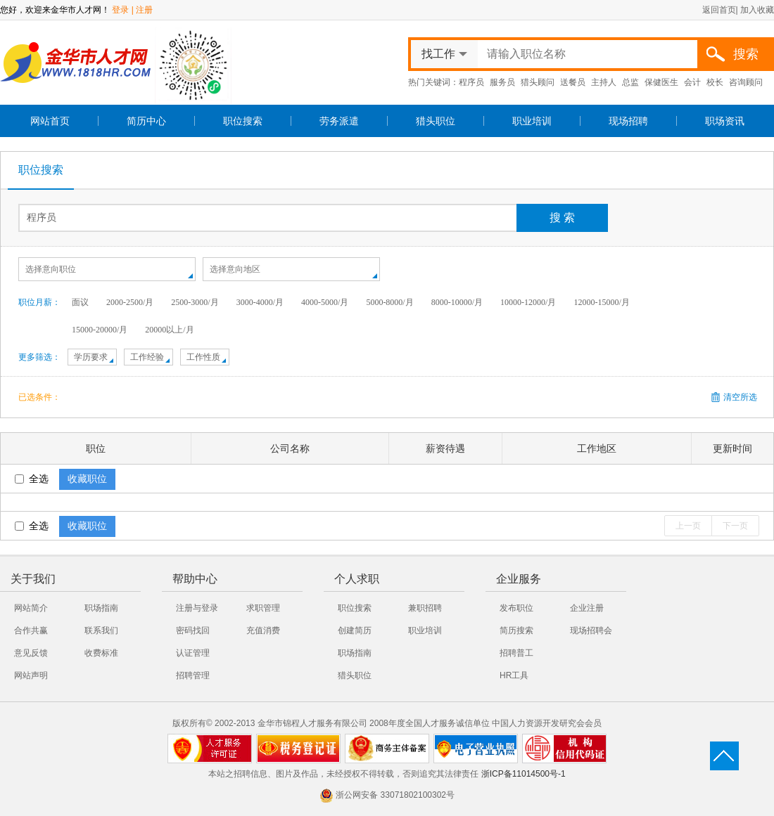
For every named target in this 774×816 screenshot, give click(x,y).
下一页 (735, 526)
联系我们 (101, 630)
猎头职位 (435, 121)
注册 (144, 10)
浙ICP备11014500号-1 (523, 774)
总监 (630, 82)
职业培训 (532, 121)
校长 (714, 82)
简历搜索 (516, 630)
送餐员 (572, 82)
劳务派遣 (339, 121)
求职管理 (263, 608)
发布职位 (516, 608)
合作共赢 (31, 630)
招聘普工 (516, 653)
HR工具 (514, 675)
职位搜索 (242, 121)
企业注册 (587, 608)
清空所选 (740, 397)
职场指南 (101, 608)
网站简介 (31, 608)
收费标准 (101, 653)
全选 (32, 478)
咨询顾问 (746, 82)
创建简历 (355, 630)
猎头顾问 (537, 82)
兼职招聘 (425, 608)
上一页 (688, 526)
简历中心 (146, 121)
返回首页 (719, 10)
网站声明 (31, 675)
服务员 (502, 82)
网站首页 (50, 121)
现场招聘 (628, 121)
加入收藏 (757, 10)
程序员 (471, 82)
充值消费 (263, 630)
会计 (692, 82)
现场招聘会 (591, 630)
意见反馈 (31, 653)
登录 (120, 10)
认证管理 (193, 653)
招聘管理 (193, 675)
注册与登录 (197, 608)
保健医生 (661, 82)
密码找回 (193, 630)
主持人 (603, 82)
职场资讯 (724, 121)
